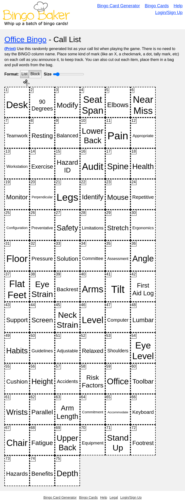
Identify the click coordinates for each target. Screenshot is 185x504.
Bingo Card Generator (118, 5)
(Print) (10, 49)
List (25, 74)
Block (35, 74)
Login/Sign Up (169, 12)
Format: (11, 74)
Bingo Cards (157, 5)
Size (48, 74)
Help (178, 5)
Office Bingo (25, 39)
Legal (114, 497)
